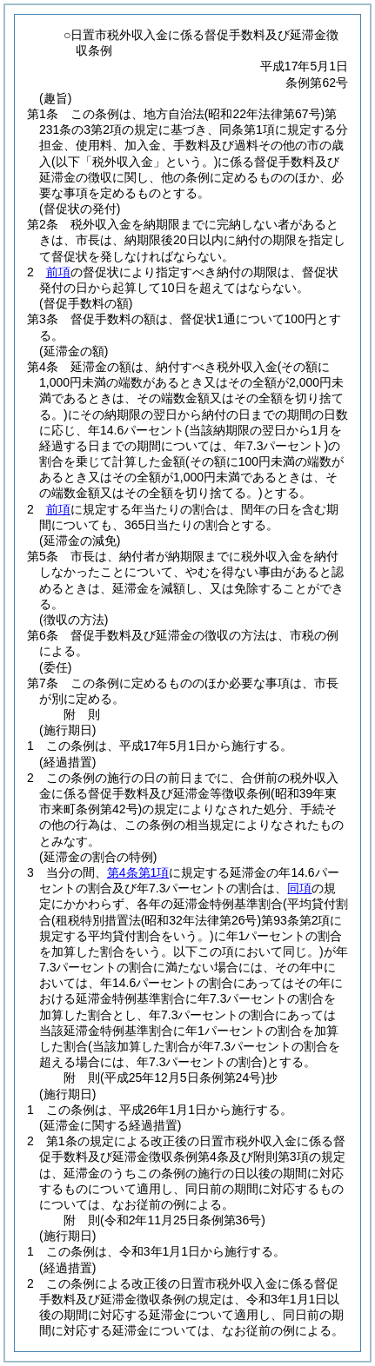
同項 (299, 888)
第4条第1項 (138, 872)
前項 (58, 272)
